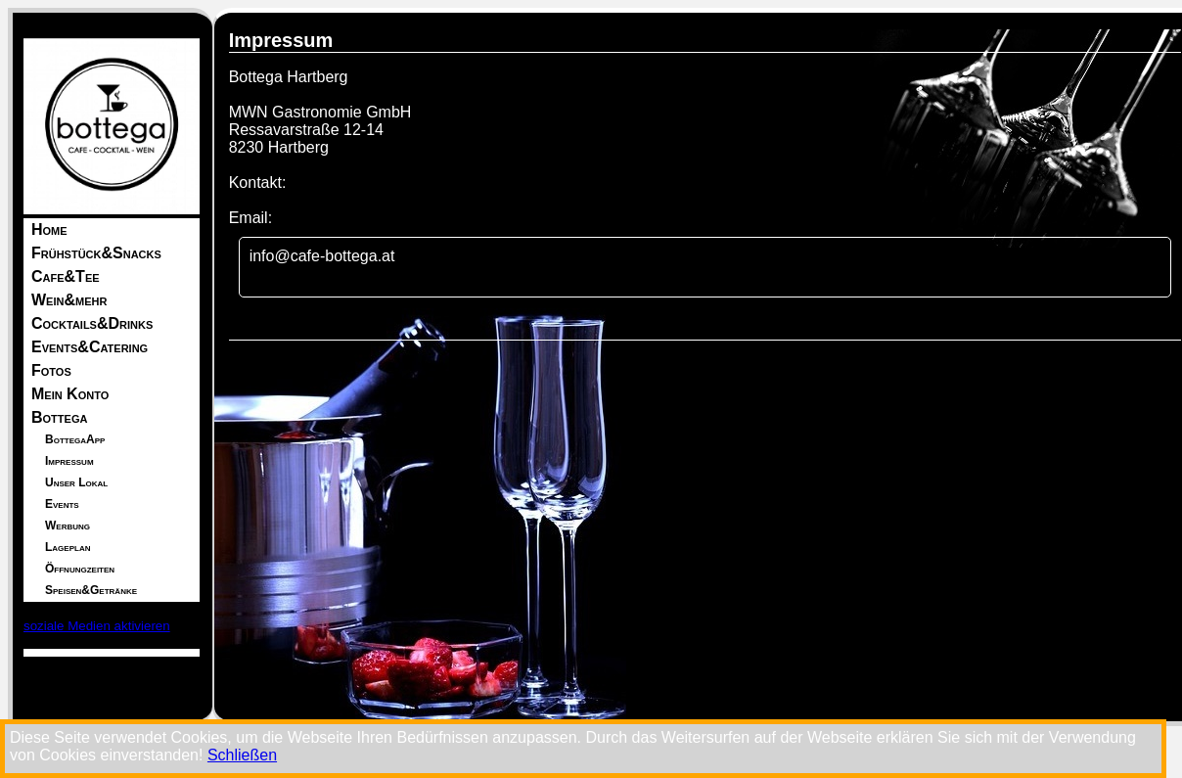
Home (49, 229)
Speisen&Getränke (91, 590)
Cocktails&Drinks (92, 323)
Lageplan (67, 547)
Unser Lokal (76, 482)
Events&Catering (89, 347)
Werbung (67, 525)
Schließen (242, 755)
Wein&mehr (69, 300)
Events (62, 504)
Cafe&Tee (65, 276)
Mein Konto (70, 394)
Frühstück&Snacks (96, 253)
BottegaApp (75, 439)
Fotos (51, 370)
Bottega (59, 417)
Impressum (69, 461)
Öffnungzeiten (79, 568)
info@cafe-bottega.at (322, 256)
